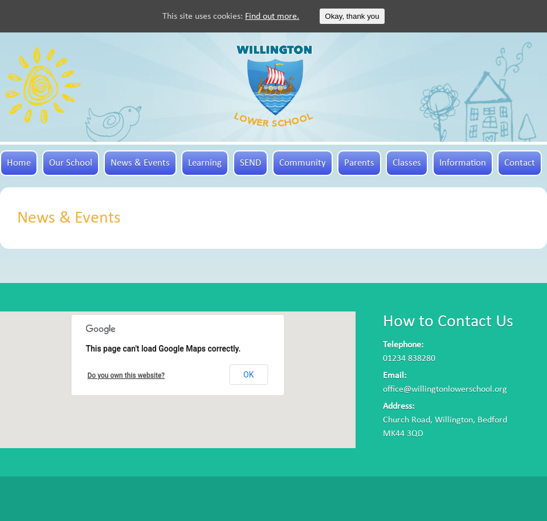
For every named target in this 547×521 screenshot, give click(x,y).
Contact (519, 163)
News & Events (140, 163)
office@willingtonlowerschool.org (445, 389)
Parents (359, 163)
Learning (205, 163)
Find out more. (272, 16)
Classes (407, 163)
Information (462, 163)
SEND (250, 163)
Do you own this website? (126, 375)
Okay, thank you (352, 16)
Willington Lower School (273, 86)
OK (248, 374)
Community (302, 163)
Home (19, 163)
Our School (70, 163)
